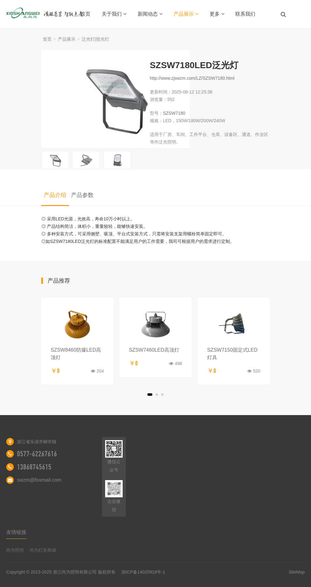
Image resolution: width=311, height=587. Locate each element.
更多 (217, 14)
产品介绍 (55, 195)
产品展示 (186, 14)
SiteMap (297, 571)
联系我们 (245, 14)
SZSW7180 (174, 113)
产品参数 (82, 195)
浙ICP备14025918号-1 (143, 571)
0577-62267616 (37, 454)
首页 (85, 14)
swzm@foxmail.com (39, 480)
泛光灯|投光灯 (95, 39)
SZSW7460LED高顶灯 (154, 350)
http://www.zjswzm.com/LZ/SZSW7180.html (192, 78)
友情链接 (16, 532)
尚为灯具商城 (43, 550)
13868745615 (34, 467)
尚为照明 (15, 550)
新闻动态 (150, 14)
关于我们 (114, 14)
